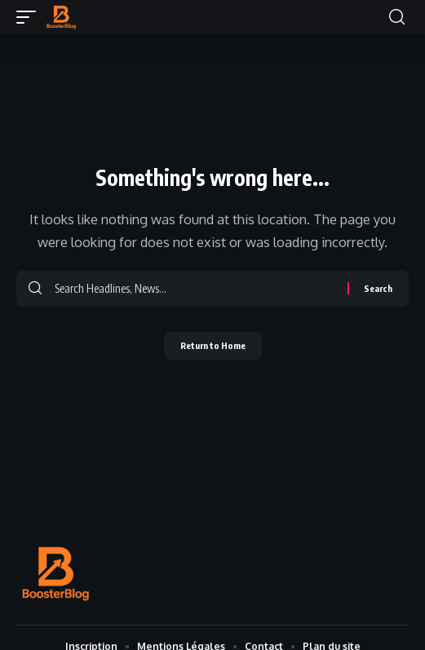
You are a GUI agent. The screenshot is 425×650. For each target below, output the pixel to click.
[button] (30, 17)
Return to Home (213, 345)
